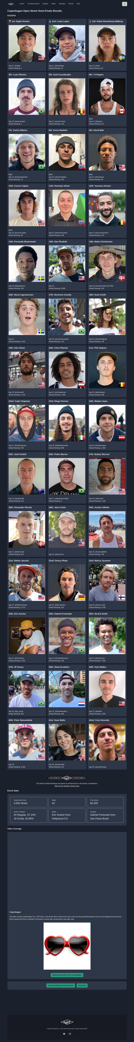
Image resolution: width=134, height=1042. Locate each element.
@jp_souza (19, 711)
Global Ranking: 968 (96, 395)
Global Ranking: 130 (56, 124)
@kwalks (98, 711)
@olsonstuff (19, 392)
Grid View (82, 985)
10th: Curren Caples (18, 186)
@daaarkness (20, 286)
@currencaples (20, 233)
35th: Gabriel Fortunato (60, 614)
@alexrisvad (19, 552)
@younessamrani (101, 233)
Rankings (62, 3)
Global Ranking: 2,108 (97, 501)
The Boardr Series (33, 3)
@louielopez (59, 66)
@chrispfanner (60, 392)
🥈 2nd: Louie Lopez (59, 21)
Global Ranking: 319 (96, 288)
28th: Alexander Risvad (20, 507)
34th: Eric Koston (17, 614)
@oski (97, 66)
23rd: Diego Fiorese (58, 401)
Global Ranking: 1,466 (57, 395)
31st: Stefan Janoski (19, 560)
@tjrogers (99, 121)
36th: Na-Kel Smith (98, 614)
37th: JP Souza (16, 667)
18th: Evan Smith (97, 295)
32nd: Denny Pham (58, 560)
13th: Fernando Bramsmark (22, 241)
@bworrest (99, 498)
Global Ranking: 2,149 (17, 395)
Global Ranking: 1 (15, 68)
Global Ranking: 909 (56, 448)
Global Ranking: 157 (96, 124)
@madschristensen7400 (104, 286)
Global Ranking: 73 (16, 179)
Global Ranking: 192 (56, 179)
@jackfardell (19, 498)
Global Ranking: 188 (56, 235)
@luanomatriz (20, 121)
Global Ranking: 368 (56, 714)
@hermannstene (61, 233)
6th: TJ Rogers (96, 74)
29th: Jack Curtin (57, 507)
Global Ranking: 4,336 (97, 607)
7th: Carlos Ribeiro (18, 130)
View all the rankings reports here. (67, 786)
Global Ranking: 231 (56, 767)
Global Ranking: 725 (56, 341)
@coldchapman (20, 445)
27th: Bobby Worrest (99, 454)
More (78, 3)
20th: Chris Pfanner (58, 348)
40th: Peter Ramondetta (20, 720)
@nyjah (18, 66)
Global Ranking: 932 (16, 714)
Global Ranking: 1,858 (97, 448)
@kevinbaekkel (60, 177)
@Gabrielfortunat (61, 658)
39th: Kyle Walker (97, 667)
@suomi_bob (100, 605)
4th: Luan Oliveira (17, 74)
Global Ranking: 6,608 (57, 288)
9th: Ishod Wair (96, 130)
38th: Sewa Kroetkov (59, 667)
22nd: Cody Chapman (19, 401)
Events (22, 3)
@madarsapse (100, 445)
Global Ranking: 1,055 (97, 714)
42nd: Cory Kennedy (99, 720)
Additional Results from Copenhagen (67, 975)
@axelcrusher (60, 121)
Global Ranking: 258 (56, 661)
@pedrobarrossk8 (61, 498)
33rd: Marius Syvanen (100, 560)
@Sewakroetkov (61, 711)
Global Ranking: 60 (96, 179)
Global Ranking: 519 (56, 607)
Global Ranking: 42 (56, 68)
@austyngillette (101, 552)
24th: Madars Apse (98, 401)
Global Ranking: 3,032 (17, 661)
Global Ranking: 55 (96, 68)
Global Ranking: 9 (15, 124)
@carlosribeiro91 (21, 177)
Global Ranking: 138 (96, 341)
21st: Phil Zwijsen (97, 348)
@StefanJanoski (21, 605)
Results (71, 3)
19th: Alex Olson (17, 348)
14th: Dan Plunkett (58, 241)
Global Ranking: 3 (55, 501)
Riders (54, 3)
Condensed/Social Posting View (60, 985)
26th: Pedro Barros (58, 454)
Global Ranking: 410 (96, 235)
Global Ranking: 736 (96, 554)
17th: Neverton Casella (60, 295)
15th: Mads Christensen (101, 241)
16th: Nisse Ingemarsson (21, 295)
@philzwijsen (100, 392)
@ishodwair (99, 177)
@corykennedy (100, 767)
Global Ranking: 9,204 (17, 341)
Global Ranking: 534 (16, 288)
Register (45, 3)
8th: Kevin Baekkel (58, 130)
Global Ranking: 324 (16, 501)
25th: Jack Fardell (17, 454)
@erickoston (19, 658)
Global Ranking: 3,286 (17, 767)
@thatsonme (100, 658)
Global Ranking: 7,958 (97, 661)
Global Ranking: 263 (16, 554)
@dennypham (60, 605)
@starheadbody (101, 339)
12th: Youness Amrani (100, 186)
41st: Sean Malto (57, 720)
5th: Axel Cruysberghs (60, 74)
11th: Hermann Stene (59, 186)
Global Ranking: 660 (16, 448)
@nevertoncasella (61, 339)
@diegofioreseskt (61, 445)
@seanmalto (59, 764)
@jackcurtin (59, 554)
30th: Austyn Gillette (99, 507)
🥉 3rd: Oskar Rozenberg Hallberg (106, 21)
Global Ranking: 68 (16, 235)
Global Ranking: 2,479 (17, 607)
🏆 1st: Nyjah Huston (19, 21)
